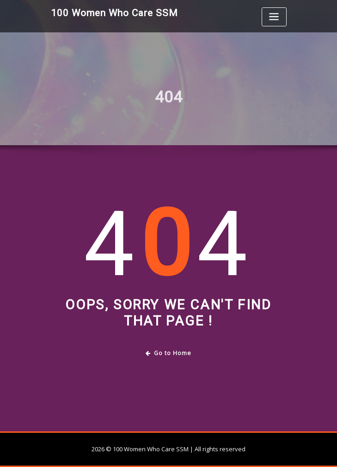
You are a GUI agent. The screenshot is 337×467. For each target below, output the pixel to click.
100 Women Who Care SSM (114, 12)
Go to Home (168, 353)
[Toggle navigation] (274, 16)
